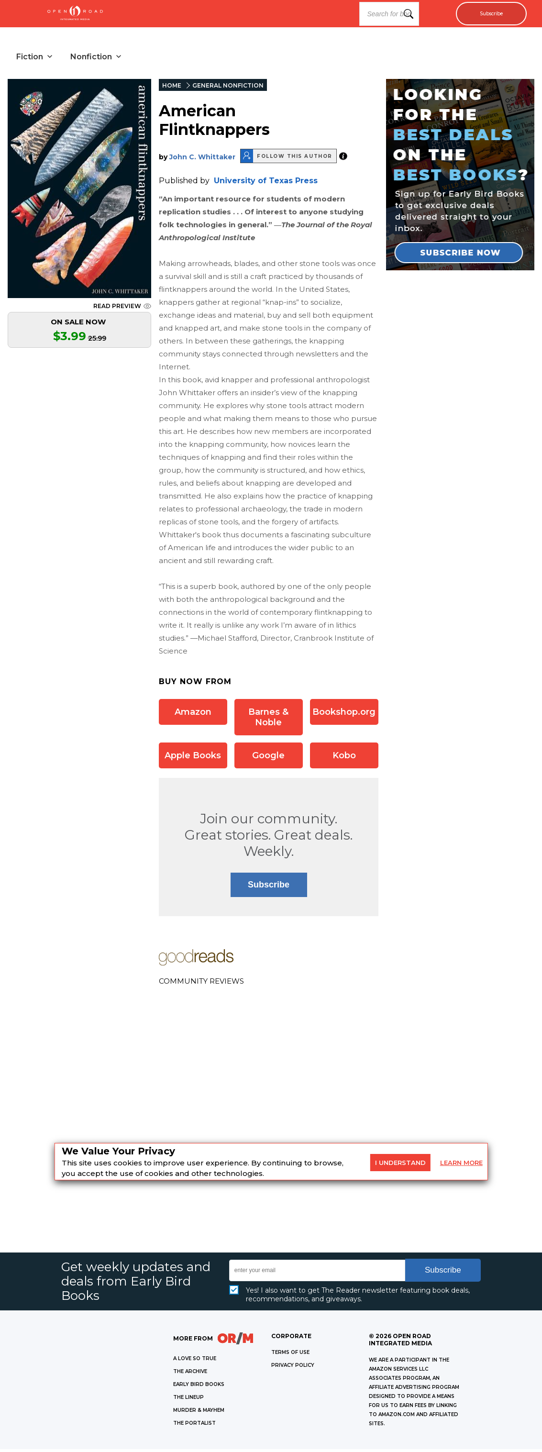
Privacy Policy (292, 1368)
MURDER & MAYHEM (198, 1413)
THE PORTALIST (194, 1426)
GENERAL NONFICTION (228, 88)
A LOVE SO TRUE (194, 1361)
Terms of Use (290, 1355)
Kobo (344, 758)
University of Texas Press (266, 183)
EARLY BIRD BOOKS (198, 1387)
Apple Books (193, 758)
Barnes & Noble (268, 720)
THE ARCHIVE (190, 1374)
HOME (171, 88)
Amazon (193, 714)
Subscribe (485, 14)
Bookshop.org (344, 714)
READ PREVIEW (122, 308)
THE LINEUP (188, 1400)
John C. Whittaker (202, 159)
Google (268, 758)
